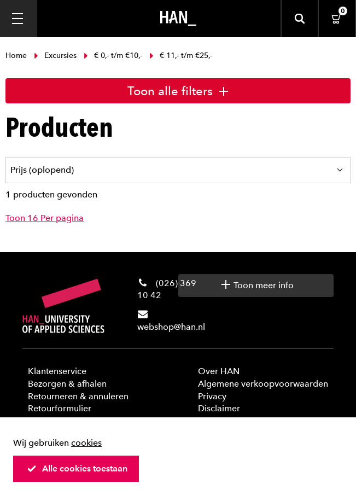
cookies (86, 443)
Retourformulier (59, 408)
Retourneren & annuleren (78, 396)
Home (17, 55)
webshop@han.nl (171, 327)
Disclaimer (219, 408)
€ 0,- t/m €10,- (112, 55)
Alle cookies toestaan (77, 468)
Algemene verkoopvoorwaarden (263, 383)
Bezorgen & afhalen (67, 383)
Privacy (212, 396)
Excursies (55, 55)
